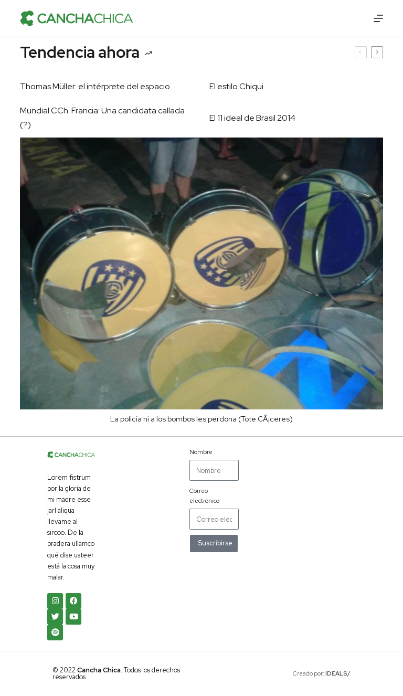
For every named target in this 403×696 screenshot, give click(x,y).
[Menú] (378, 18)
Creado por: (322, 673)
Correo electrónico (204, 495)
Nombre (201, 452)
